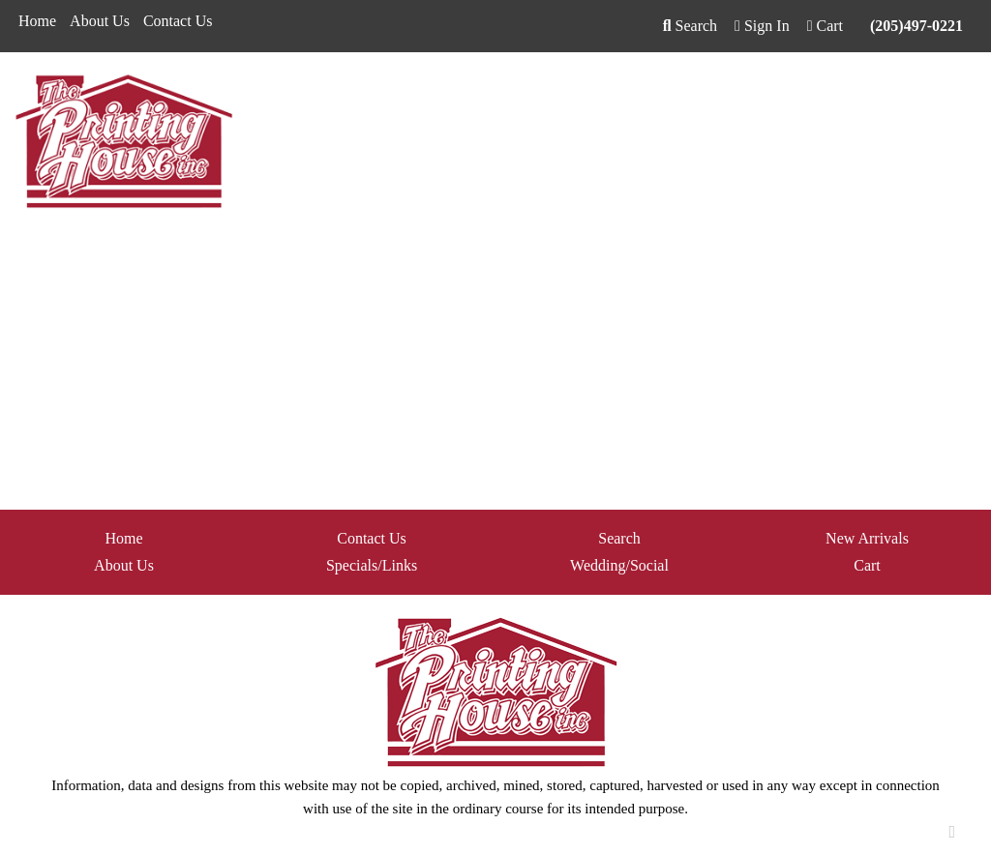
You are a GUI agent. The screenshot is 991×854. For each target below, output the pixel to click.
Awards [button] (353, 94)
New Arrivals (867, 538)
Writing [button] (892, 94)
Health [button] (705, 94)
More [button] (958, 94)
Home (37, 21)
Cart (867, 565)
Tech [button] (829, 94)
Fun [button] (560, 94)
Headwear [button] (628, 94)
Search (690, 25)
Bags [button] (417, 94)
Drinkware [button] (490, 94)
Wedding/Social (619, 565)
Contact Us (178, 21)
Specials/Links (371, 565)
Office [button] (770, 94)
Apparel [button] (280, 94)
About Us (100, 21)
